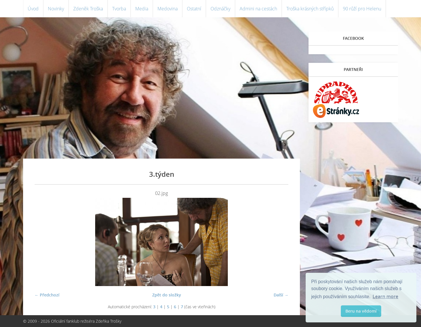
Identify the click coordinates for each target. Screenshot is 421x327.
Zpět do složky (166, 295)
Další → (281, 295)
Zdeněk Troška (88, 8)
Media (141, 8)
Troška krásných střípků (310, 8)
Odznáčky (220, 8)
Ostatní (194, 8)
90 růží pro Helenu (362, 8)
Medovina (167, 8)
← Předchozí (47, 295)
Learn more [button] (385, 296)
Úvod (33, 8)
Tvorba (119, 8)
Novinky (56, 8)
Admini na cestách (258, 8)
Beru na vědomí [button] (361, 311)
